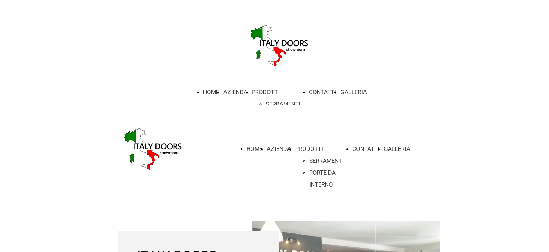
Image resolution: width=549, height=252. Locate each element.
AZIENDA (235, 92)
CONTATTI (322, 92)
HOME (211, 92)
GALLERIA (353, 92)
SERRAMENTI (283, 103)
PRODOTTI (266, 92)
